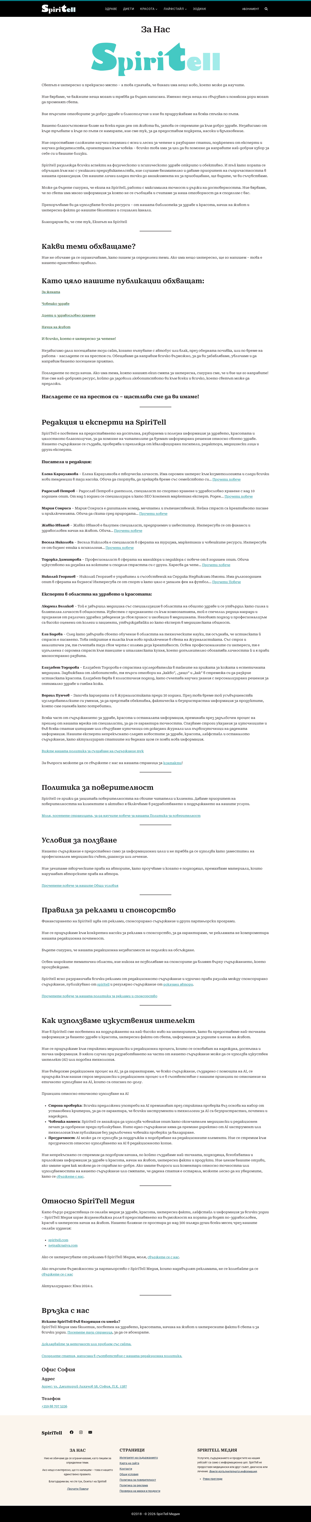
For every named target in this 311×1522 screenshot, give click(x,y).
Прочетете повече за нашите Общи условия (83, 885)
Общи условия (129, 1474)
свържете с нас (71, 1176)
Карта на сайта (129, 1463)
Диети (128, 9)
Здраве (111, 9)
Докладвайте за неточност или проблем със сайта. (89, 1344)
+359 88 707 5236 (56, 1406)
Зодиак (199, 9)
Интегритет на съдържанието (139, 1457)
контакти (173, 763)
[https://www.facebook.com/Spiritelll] (82, 1432)
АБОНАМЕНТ (250, 8)
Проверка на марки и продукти (140, 1490)
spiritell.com (59, 1240)
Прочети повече (227, 479)
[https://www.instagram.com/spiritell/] (91, 1432)
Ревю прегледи (212, 1478)
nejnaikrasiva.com (64, 1245)
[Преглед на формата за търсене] (266, 9)
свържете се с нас (164, 1257)
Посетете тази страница (91, 1332)
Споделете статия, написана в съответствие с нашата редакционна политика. (116, 1356)
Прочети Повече (227, 582)
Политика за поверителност (138, 1479)
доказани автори (180, 984)
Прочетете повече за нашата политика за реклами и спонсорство (103, 996)
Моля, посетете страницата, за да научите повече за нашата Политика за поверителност (127, 816)
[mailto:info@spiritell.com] (101, 1432)
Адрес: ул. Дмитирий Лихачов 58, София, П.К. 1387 (87, 1386)
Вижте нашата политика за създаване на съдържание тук (96, 751)
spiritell (104, 984)
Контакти (126, 1468)
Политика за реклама (134, 1485)
